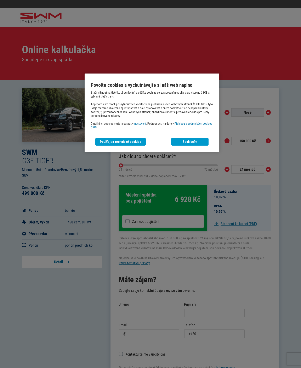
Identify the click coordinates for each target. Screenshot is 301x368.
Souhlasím (190, 142)
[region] (152, 113)
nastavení (140, 123)
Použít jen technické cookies (120, 142)
